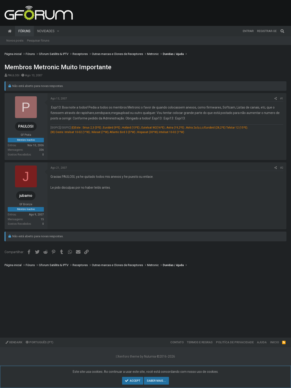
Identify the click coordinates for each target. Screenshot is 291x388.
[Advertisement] (141, 299)
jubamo (25, 195)
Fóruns (24, 31)
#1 (281, 98)
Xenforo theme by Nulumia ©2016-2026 (146, 356)
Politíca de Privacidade (235, 342)
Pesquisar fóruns (38, 40)
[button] (58, 31)
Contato (177, 342)
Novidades (46, 31)
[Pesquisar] (282, 31)
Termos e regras (200, 342)
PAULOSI (13, 75)
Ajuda (262, 342)
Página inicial (10, 31)
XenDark (13, 342)
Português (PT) (39, 342)
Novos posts (14, 40)
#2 (281, 167)
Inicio (274, 342)
